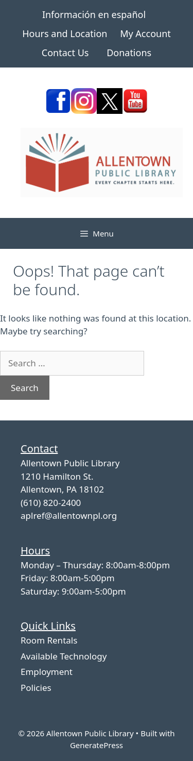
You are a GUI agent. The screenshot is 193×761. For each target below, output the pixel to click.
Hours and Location (64, 33)
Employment (47, 672)
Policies (36, 688)
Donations (129, 52)
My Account (145, 33)
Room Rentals (49, 640)
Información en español (94, 14)
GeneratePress (96, 745)
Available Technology (64, 656)
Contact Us (65, 52)
